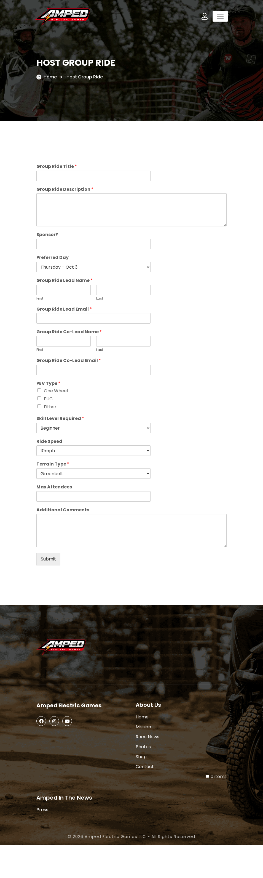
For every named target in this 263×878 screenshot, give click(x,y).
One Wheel (56, 391)
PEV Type (48, 384)
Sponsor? (47, 235)
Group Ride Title (56, 167)
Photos (143, 747)
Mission (143, 727)
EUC (48, 399)
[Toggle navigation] (220, 16)
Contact (145, 766)
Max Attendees (54, 487)
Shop (141, 756)
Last (99, 298)
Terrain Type (52, 464)
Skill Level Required (60, 419)
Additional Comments (62, 510)
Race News (147, 737)
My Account (204, 16)
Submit (48, 559)
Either (50, 407)
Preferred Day (52, 258)
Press (42, 809)
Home (50, 77)
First (39, 298)
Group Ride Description (64, 189)
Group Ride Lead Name (64, 281)
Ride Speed (49, 442)
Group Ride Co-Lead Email (68, 361)
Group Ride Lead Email (64, 309)
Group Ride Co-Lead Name (69, 332)
